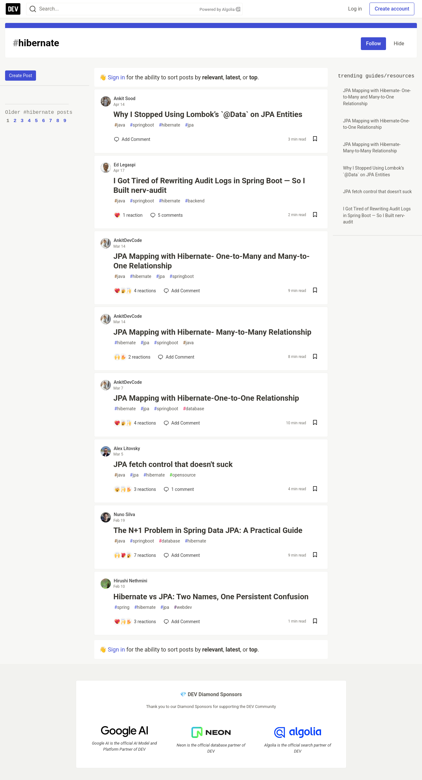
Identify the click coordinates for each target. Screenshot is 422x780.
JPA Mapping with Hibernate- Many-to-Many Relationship (212, 332)
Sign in (116, 77)
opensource (182, 475)
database (193, 408)
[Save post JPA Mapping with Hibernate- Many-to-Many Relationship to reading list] (315, 357)
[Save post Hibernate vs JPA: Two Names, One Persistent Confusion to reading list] (315, 622)
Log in (355, 9)
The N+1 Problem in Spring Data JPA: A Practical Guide (208, 530)
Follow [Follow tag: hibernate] (373, 43)
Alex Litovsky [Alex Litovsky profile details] (127, 448)
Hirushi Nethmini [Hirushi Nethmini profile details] (130, 580)
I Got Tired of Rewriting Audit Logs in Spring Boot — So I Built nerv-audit (209, 185)
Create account (392, 9)
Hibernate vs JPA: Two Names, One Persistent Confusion (211, 596)
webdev (183, 607)
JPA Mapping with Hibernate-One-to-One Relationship (206, 398)
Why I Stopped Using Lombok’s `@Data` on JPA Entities (207, 114)
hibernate (169, 125)
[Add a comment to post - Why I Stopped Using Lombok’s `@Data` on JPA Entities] (132, 139)
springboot (142, 125)
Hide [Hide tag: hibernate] (399, 43)
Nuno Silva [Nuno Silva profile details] (124, 514)
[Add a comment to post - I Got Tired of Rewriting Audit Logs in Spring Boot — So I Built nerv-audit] (128, 215)
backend (194, 201)
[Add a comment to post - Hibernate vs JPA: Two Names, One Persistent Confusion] (135, 621)
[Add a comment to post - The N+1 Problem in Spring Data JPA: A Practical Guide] (135, 555)
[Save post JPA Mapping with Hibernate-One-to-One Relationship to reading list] (315, 423)
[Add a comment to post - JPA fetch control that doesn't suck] (135, 489)
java (119, 125)
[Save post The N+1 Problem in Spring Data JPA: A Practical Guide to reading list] (315, 555)
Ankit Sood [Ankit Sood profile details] (124, 98)
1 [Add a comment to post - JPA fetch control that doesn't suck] (178, 489)
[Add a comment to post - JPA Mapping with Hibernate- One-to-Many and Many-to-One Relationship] (135, 290)
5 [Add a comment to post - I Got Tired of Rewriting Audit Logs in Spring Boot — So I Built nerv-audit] (166, 215)
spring (121, 607)
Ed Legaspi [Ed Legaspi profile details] (124, 164)
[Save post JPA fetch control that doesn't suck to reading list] (315, 489)
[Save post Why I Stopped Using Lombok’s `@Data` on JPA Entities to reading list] (315, 139)
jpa (189, 125)
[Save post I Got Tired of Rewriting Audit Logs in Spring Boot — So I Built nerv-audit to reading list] (315, 215)
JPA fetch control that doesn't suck (173, 464)
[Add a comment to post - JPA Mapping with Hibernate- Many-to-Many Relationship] (132, 357)
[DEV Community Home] (13, 9)
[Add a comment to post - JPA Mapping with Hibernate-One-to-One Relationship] (135, 423)
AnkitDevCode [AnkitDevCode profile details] (128, 240)
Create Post (20, 75)
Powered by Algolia (219, 9)
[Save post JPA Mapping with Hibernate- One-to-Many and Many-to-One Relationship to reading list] (315, 291)
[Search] (32, 9)
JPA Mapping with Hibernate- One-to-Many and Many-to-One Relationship (211, 261)
